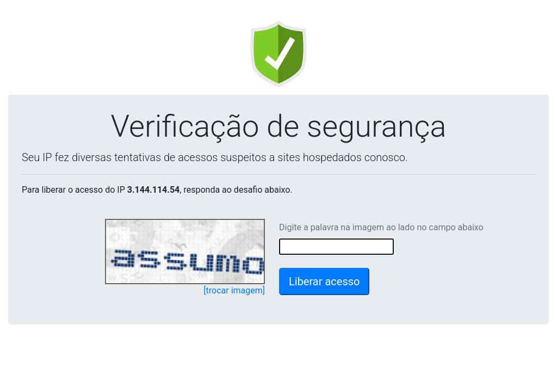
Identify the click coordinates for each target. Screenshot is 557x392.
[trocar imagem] (234, 290)
